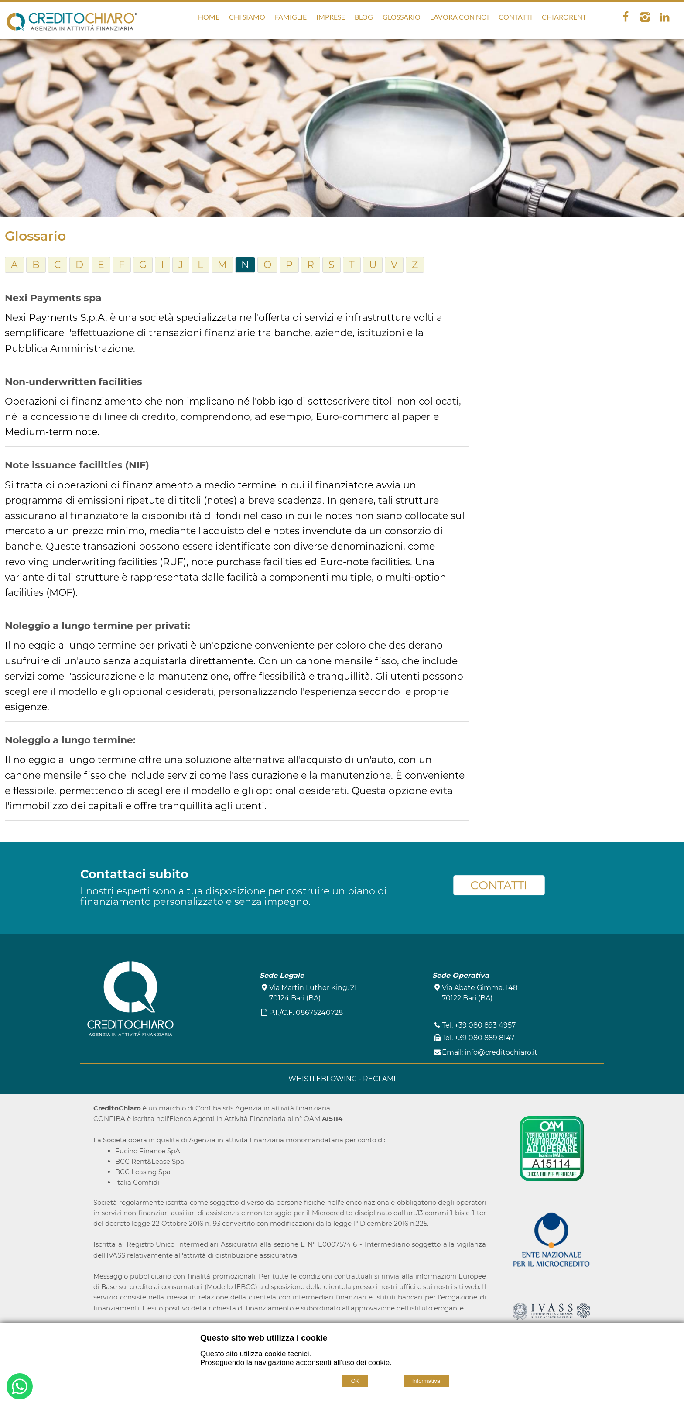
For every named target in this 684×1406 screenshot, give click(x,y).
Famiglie (291, 17)
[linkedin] (664, 17)
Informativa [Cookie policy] (426, 1381)
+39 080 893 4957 (485, 1025)
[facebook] (625, 17)
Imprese (330, 17)
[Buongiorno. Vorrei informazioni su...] (20, 1388)
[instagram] (645, 17)
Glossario (402, 17)
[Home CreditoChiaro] (72, 24)
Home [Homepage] (208, 17)
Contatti (515, 17)
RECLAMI (379, 1079)
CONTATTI (499, 885)
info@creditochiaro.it (501, 1052)
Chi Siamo (247, 17)
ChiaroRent (564, 17)
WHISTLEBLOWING (323, 1079)
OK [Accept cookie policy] (355, 1381)
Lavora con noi (459, 17)
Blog (364, 17)
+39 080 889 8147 (484, 1038)
